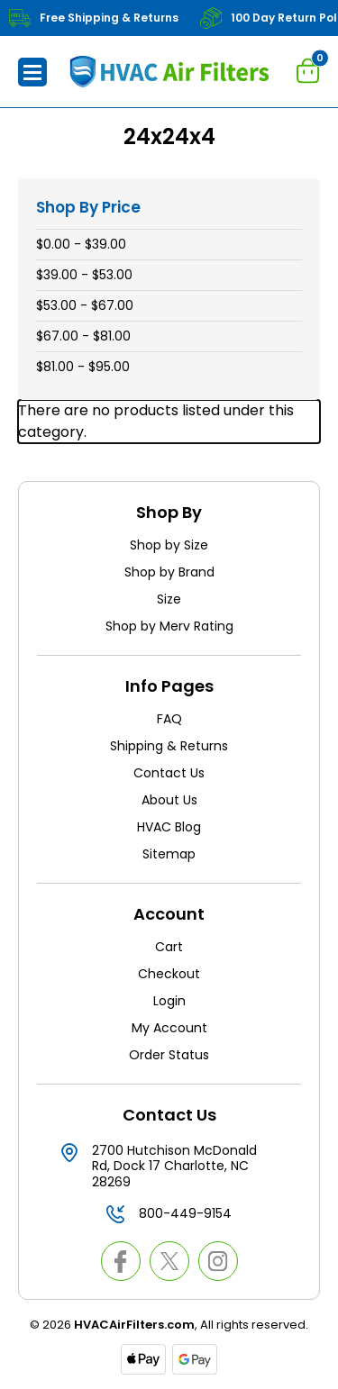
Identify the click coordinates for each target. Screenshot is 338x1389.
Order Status (169, 1055)
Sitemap (169, 854)
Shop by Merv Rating (169, 626)
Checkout (169, 974)
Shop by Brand (169, 572)
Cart (169, 947)
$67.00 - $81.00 (83, 336)
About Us (169, 800)
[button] (32, 72)
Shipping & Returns (169, 746)
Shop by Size (169, 545)
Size (169, 599)
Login (169, 1001)
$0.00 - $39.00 (81, 244)
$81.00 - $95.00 (83, 367)
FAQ (169, 719)
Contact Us (169, 773)
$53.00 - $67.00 (84, 305)
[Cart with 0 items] (308, 70)
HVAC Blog (169, 827)
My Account (169, 1028)
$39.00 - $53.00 (84, 275)
